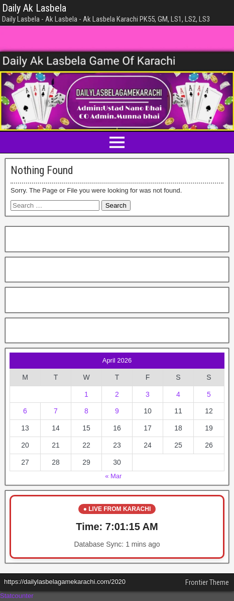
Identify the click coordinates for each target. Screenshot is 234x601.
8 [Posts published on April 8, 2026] (86, 411)
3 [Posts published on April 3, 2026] (148, 394)
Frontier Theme (207, 582)
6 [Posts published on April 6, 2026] (25, 411)
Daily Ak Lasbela (34, 8)
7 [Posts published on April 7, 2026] (56, 411)
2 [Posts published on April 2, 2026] (117, 394)
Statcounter (17, 595)
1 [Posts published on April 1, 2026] (86, 394)
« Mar (113, 476)
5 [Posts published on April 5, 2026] (209, 394)
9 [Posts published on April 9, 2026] (117, 411)
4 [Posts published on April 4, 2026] (178, 394)
